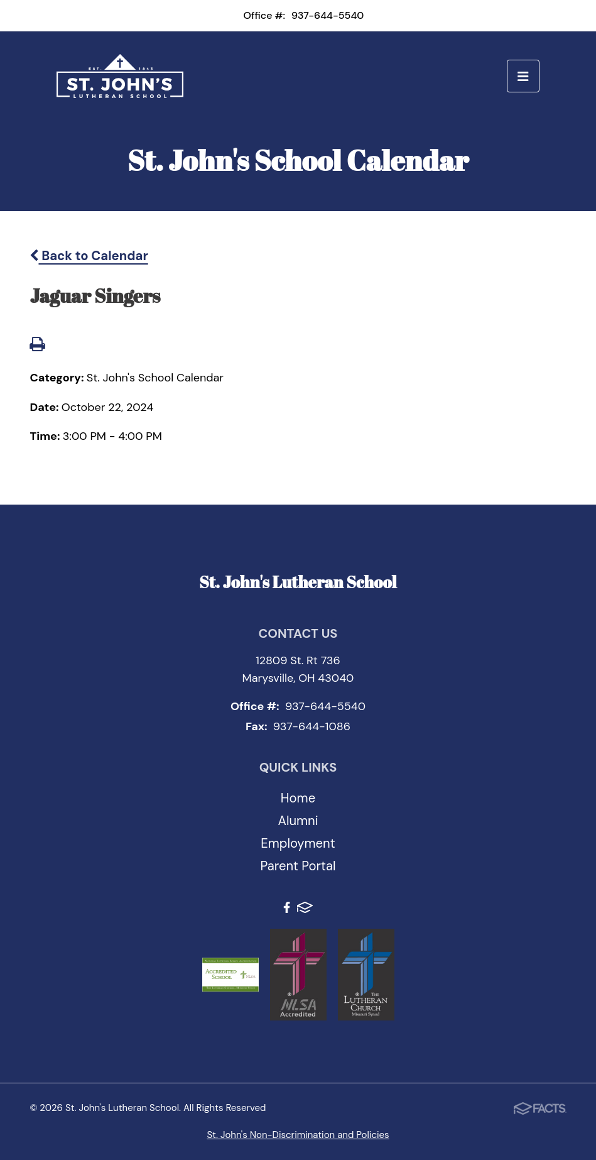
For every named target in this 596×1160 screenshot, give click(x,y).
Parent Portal (298, 866)
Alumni (298, 821)
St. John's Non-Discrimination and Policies (298, 1135)
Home (298, 798)
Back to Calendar (89, 256)
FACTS (305, 907)
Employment (298, 843)
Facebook (286, 907)
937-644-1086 (311, 726)
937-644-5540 (327, 15)
